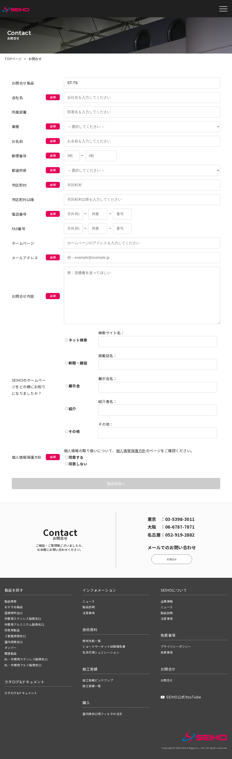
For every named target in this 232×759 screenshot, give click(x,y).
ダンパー (11, 647)
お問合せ (172, 559)
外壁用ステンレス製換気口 (23, 618)
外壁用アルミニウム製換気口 (24, 624)
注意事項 (88, 613)
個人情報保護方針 (131, 451)
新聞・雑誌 (76, 363)
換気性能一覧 (91, 641)
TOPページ (13, 58)
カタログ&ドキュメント (21, 693)
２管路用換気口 (15, 636)
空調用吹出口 (14, 613)
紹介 (70, 408)
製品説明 (88, 607)
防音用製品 (12, 630)
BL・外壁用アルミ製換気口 (23, 665)
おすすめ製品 (14, 607)
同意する (74, 457)
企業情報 (167, 601)
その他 (72, 431)
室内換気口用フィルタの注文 (102, 714)
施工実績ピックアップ (97, 680)
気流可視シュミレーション (100, 652)
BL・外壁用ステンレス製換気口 (26, 659)
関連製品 (11, 653)
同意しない (76, 463)
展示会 (72, 385)
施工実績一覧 (91, 686)
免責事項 (167, 652)
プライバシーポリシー (176, 646)
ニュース (88, 601)
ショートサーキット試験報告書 (103, 646)
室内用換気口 (14, 642)
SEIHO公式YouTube (181, 697)
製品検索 (11, 601)
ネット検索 (76, 340)
